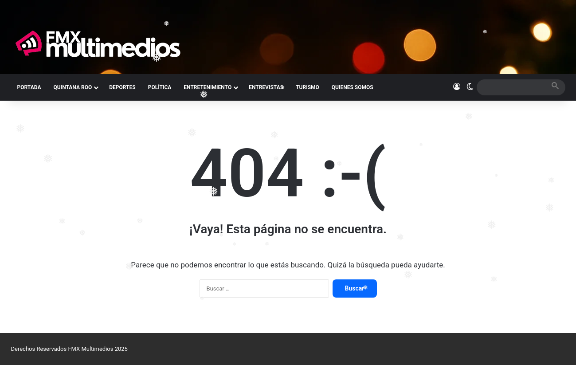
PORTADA (29, 87)
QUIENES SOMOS (352, 87)
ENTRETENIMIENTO (207, 87)
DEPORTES (122, 87)
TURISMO (307, 87)
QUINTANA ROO (72, 87)
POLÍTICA (160, 87)
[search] (513, 87)
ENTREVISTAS (266, 87)
